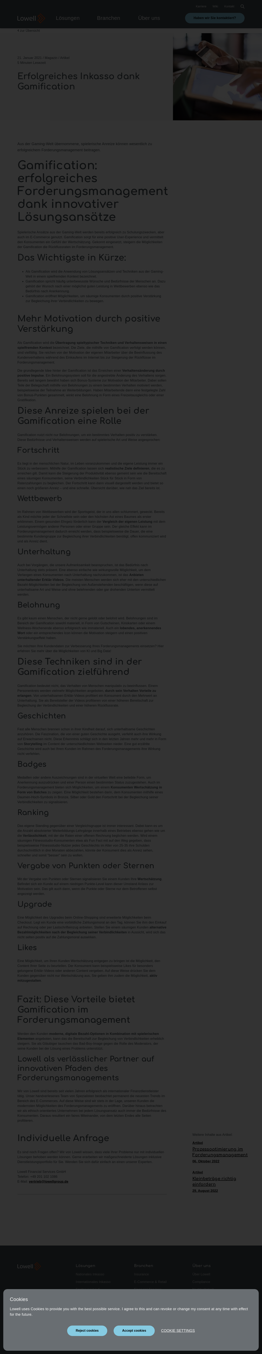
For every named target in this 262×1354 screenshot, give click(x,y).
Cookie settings (178, 1331)
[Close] (87, 1331)
